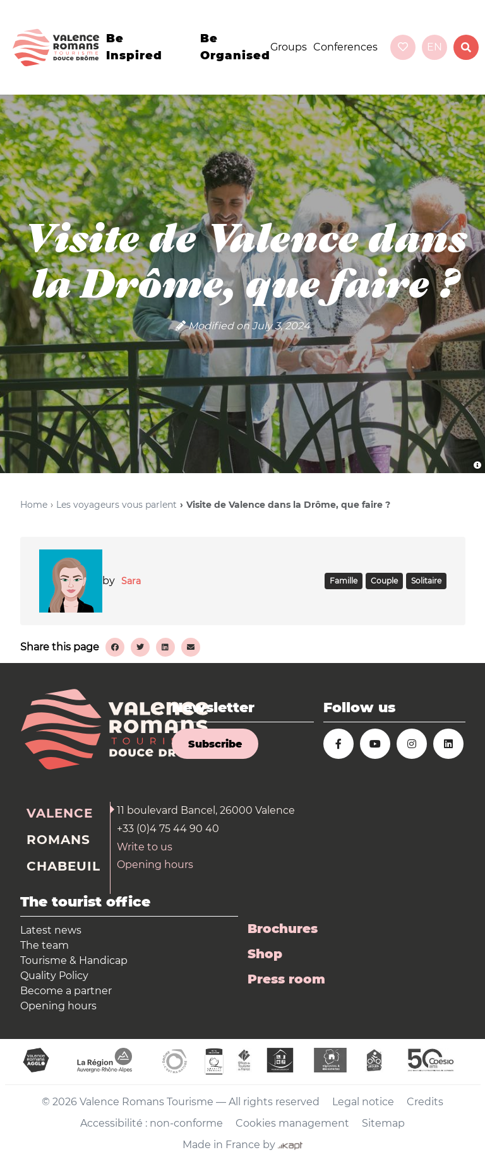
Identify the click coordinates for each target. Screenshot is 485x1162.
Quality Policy (54, 976)
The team (44, 945)
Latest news (50, 930)
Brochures (283, 928)
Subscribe (215, 744)
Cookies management (292, 1123)
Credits (425, 1102)
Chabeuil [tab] (63, 866)
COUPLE (384, 581)
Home (33, 504)
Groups (288, 47)
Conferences (345, 47)
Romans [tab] (58, 839)
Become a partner (66, 991)
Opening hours (155, 865)
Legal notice (363, 1102)
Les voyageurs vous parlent (116, 504)
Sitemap (383, 1123)
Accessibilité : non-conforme (151, 1123)
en (434, 47)
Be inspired (134, 47)
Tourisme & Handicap (74, 960)
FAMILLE (343, 581)
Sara (131, 581)
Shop (265, 953)
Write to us (144, 847)
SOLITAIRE (426, 581)
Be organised (235, 47)
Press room (286, 979)
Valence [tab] (60, 813)
